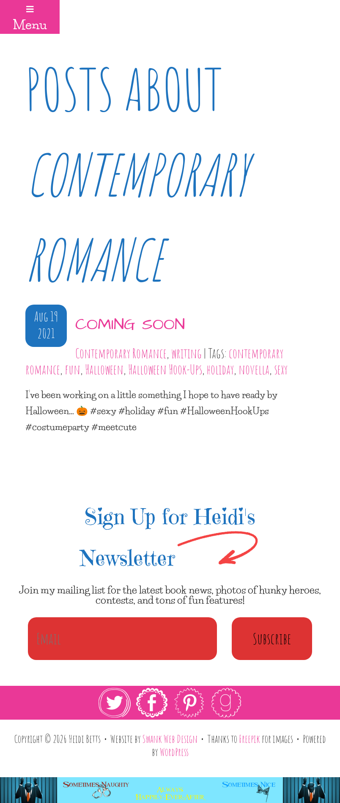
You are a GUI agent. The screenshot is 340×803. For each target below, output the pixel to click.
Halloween (104, 369)
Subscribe (272, 638)
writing (186, 353)
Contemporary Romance (121, 353)
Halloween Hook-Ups (165, 369)
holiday (220, 369)
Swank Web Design (170, 738)
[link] (170, 703)
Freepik (249, 738)
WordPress (174, 752)
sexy (281, 369)
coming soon (130, 325)
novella (254, 369)
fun (72, 369)
